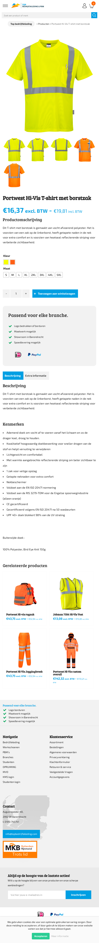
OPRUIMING (9, 766)
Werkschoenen (11, 747)
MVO (5, 771)
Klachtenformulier (60, 762)
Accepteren (40, 936)
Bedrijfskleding (11, 742)
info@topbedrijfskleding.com (21, 833)
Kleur (6, 255)
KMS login (8, 776)
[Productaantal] (16, 293)
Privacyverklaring (60, 757)
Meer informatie (60, 936)
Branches (8, 757)
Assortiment (56, 742)
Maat (6, 268)
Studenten (8, 762)
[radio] (6, 262)
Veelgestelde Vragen (61, 771)
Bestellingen (57, 747)
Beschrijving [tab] (13, 375)
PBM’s (6, 752)
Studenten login (11, 781)
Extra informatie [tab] (35, 375)
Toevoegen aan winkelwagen (56, 293)
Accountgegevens (59, 776)
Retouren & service (60, 766)
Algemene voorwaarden (63, 752)
